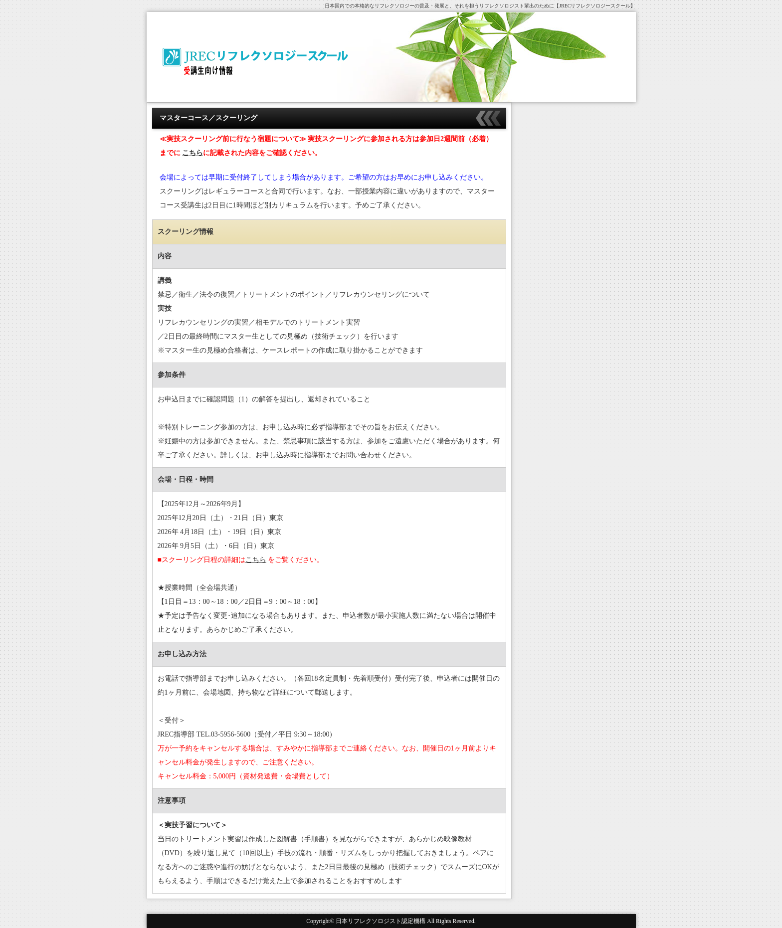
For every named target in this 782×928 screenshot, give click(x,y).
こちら (192, 153)
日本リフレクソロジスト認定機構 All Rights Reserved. (405, 921)
